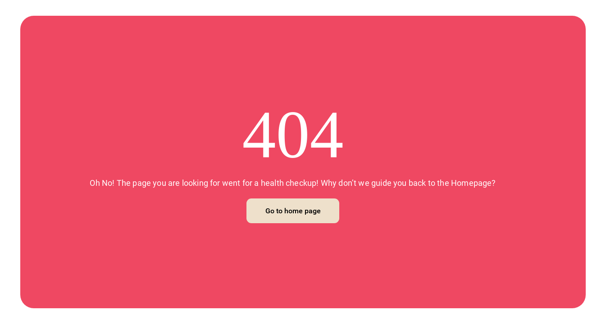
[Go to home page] (292, 210)
